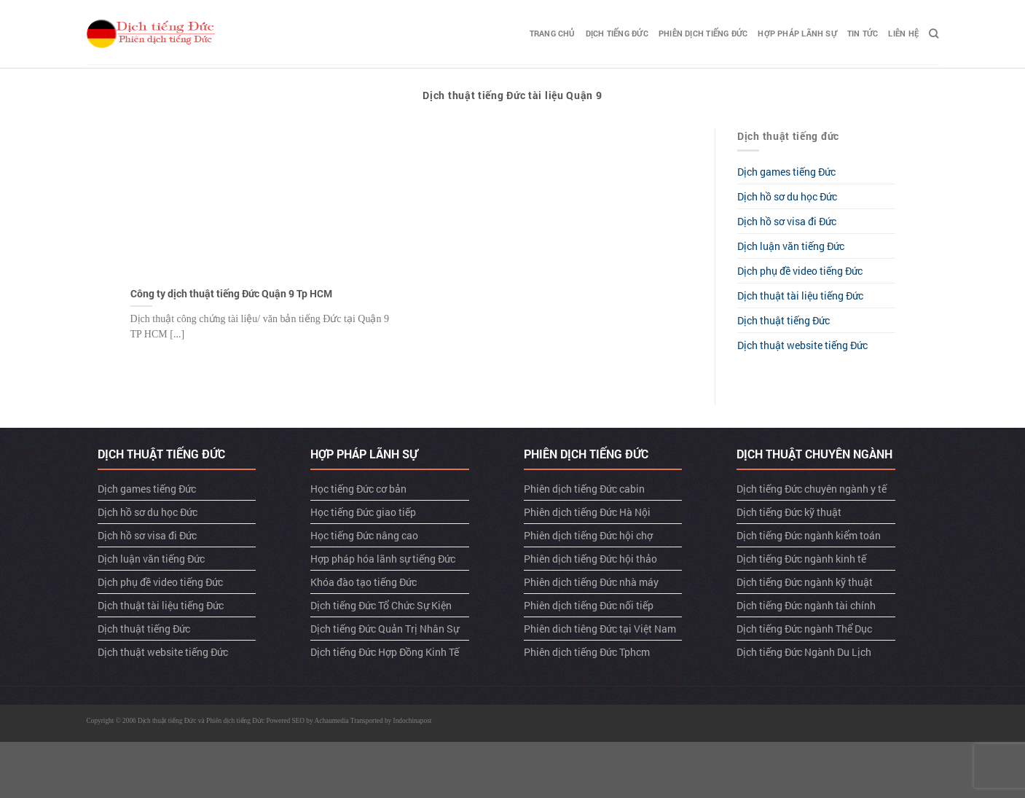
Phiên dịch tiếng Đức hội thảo (590, 559)
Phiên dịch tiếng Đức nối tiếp (588, 605)
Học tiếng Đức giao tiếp (363, 512)
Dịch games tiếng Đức (786, 172)
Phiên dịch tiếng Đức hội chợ (588, 535)
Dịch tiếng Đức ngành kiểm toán (809, 535)
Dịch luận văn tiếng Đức (790, 246)
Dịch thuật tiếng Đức (783, 320)
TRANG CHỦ (553, 33)
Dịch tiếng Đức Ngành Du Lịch (804, 652)
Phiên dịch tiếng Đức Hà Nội (587, 512)
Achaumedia (332, 720)
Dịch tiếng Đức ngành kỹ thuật (805, 582)
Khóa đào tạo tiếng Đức (363, 582)
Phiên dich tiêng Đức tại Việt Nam (600, 628)
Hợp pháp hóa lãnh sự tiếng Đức (382, 559)
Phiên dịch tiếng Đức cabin (584, 489)
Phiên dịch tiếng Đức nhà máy (591, 582)
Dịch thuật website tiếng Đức (802, 345)
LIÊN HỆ (903, 33)
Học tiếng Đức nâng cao (364, 535)
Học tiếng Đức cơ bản (358, 489)
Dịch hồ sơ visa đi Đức (786, 221)
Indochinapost (412, 720)
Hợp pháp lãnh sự (797, 33)
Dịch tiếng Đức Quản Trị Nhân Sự (384, 628)
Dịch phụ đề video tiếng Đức (800, 271)
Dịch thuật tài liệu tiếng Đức (800, 295)
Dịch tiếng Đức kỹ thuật (789, 512)
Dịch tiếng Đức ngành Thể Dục (804, 628)
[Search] (933, 33)
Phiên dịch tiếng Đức (703, 33)
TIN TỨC (863, 33)
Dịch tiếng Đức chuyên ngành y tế (812, 489)
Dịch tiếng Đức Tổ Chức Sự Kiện (381, 605)
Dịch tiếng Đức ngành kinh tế (801, 559)
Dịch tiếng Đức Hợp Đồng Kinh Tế (384, 652)
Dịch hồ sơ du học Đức (787, 196)
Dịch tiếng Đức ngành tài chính (806, 605)
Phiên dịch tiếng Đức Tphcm (587, 652)
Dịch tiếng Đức (617, 33)
